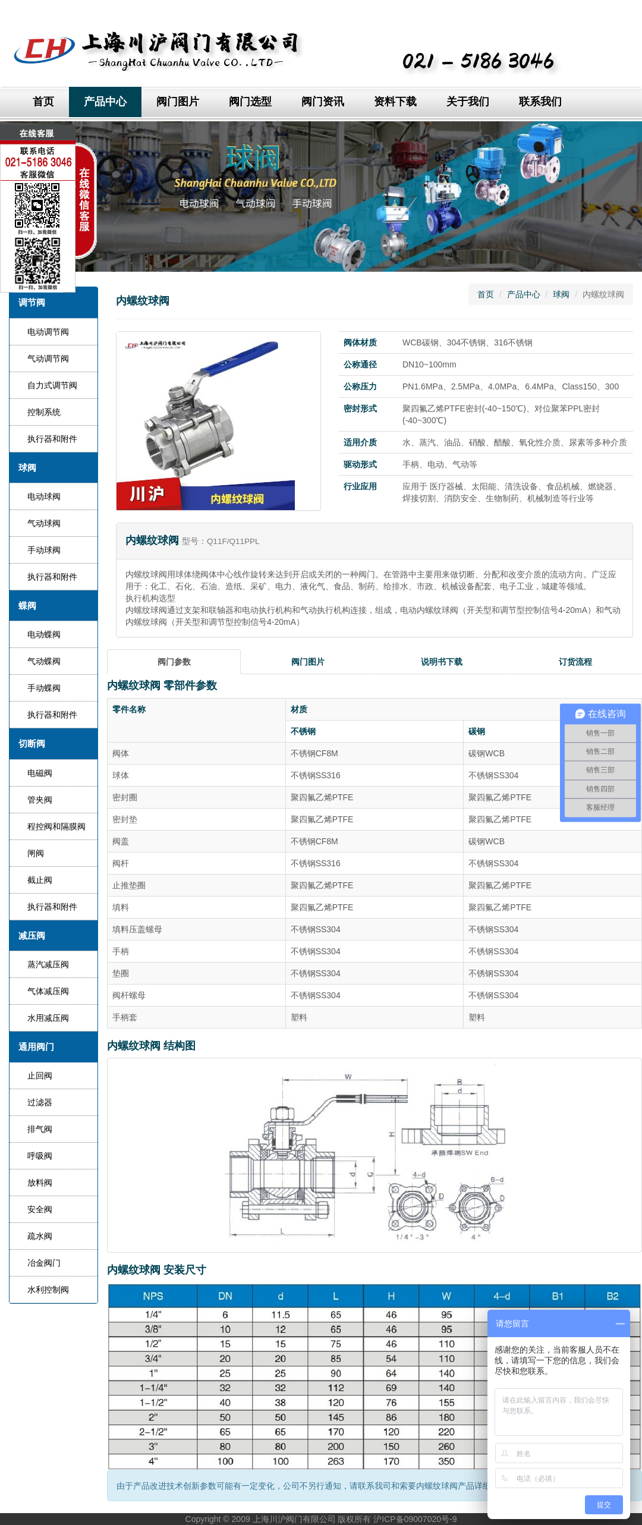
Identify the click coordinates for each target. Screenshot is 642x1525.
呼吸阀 (39, 1156)
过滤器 (39, 1102)
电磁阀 (39, 773)
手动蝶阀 (44, 688)
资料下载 (395, 102)
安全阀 (39, 1209)
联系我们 (540, 102)
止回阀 (39, 1075)
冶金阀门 (44, 1263)
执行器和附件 (52, 439)
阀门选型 (250, 102)
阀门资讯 (322, 102)
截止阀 (39, 880)
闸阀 (35, 853)
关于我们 (467, 102)
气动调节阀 (48, 358)
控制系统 (44, 412)
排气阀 (39, 1129)
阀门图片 (177, 102)
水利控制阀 (48, 1289)
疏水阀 (39, 1236)
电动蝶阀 (44, 634)
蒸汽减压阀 (48, 964)
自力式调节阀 (52, 385)
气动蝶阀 (44, 661)
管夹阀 (39, 799)
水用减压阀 (48, 1018)
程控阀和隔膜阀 (56, 826)
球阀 (561, 294)
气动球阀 (44, 523)
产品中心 (105, 102)
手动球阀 (44, 550)
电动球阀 (44, 496)
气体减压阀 (48, 991)
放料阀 (39, 1182)
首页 (43, 102)
